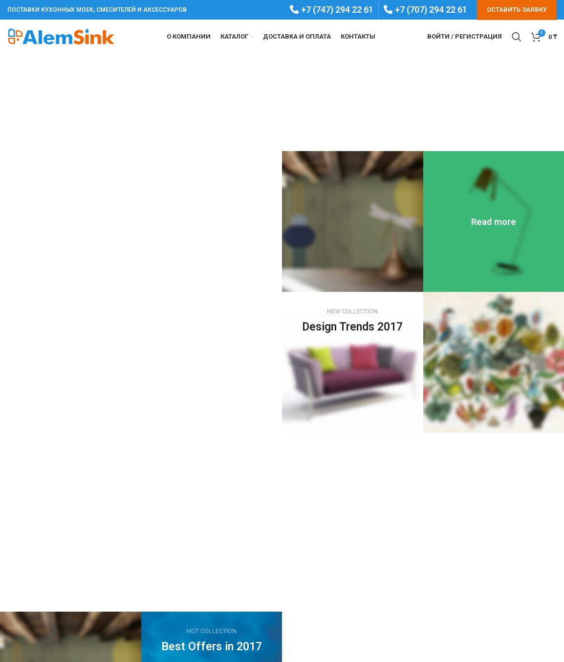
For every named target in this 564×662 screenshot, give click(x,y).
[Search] (516, 36)
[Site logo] (61, 36)
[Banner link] (493, 221)
